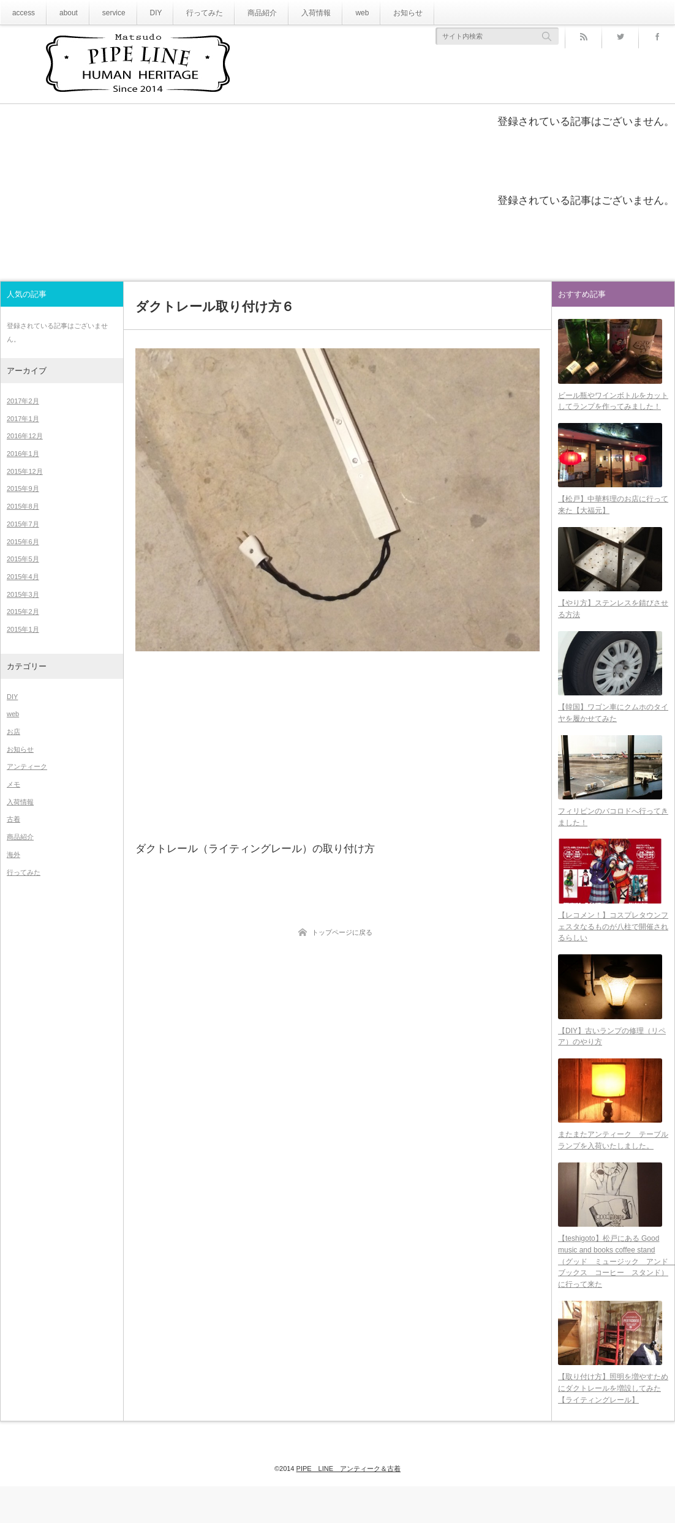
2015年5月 (23, 559)
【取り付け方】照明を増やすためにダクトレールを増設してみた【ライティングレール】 (613, 1424)
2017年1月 (23, 418)
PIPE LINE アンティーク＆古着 (348, 1493)
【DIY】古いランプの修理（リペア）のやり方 (612, 1062)
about (63, 12)
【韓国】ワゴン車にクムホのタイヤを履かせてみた (613, 727)
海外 (13, 854)
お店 (13, 731)
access (21, 12)
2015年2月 (23, 611)
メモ (13, 784)
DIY (145, 12)
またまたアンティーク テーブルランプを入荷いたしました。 (613, 1169)
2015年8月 (23, 506)
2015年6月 (23, 541)
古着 (13, 819)
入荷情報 (291, 12)
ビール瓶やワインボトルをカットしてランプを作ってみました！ (613, 404)
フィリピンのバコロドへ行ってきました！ (613, 835)
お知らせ (375, 12)
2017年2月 (23, 401)
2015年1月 (23, 629)
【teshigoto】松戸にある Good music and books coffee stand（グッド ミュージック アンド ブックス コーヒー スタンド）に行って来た (613, 1294)
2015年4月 (23, 576)
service (105, 12)
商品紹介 (242, 12)
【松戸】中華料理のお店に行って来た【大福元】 (613, 512)
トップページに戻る (342, 932)
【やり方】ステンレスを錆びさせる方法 (613, 620)
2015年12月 (25, 471)
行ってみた (190, 12)
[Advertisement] (337, 745)
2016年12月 (25, 436)
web (333, 12)
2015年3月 (23, 594)
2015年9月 (23, 488)
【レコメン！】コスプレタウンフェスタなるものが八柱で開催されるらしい (613, 948)
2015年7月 (23, 524)
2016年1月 (23, 453)
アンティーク (27, 766)
